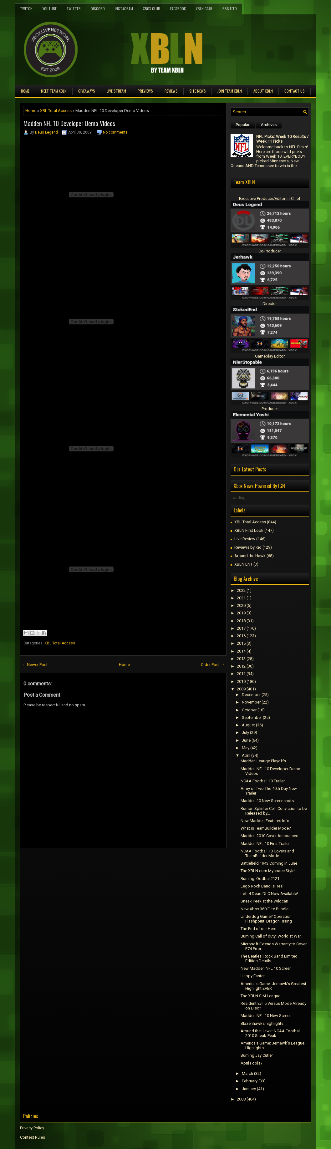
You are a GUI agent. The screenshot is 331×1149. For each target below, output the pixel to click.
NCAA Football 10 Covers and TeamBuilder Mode (267, 853)
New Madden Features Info (265, 820)
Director (269, 303)
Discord (98, 8)
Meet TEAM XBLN (54, 91)
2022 (241, 590)
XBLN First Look (248, 530)
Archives (269, 125)
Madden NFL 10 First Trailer (265, 843)
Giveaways (86, 91)
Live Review (244, 538)
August (248, 725)
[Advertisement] (93, 862)
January (249, 1088)
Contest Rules (32, 1137)
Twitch (26, 8)
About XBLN (263, 91)
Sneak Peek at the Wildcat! (264, 901)
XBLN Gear (204, 8)
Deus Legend (46, 132)
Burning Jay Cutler (257, 1055)
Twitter (74, 8)
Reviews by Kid (248, 547)
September (252, 717)
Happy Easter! (253, 976)
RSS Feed (229, 8)
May (245, 747)
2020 (241, 605)
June (246, 740)
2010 (241, 681)
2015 (241, 643)
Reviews (171, 91)
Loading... (239, 497)
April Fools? (251, 1063)
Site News (197, 91)
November (251, 702)
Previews (145, 91)
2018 (241, 620)
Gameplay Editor (270, 356)
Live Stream (116, 91)
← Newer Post (35, 664)
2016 (241, 635)
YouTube (50, 8)
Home (25, 91)
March (247, 1073)
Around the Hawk (250, 555)
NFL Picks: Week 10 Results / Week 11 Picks (282, 139)
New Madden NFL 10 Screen (266, 968)
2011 (241, 673)
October (249, 710)
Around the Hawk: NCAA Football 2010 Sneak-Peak (271, 1033)
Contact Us (294, 91)
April (246, 755)
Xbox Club (151, 8)
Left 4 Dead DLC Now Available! (269, 893)
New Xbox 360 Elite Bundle (264, 909)
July (245, 732)
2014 (241, 651)
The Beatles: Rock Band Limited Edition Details (269, 958)
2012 (241, 666)
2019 (241, 613)
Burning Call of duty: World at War (271, 936)
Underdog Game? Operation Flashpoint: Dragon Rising (266, 918)
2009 (241, 689)
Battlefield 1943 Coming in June (269, 863)
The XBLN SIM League (260, 996)
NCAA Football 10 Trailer (263, 781)
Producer (270, 408)
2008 (241, 1099)
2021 (241, 598)
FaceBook (178, 8)
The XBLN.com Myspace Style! (268, 870)
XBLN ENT (243, 564)
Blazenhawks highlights (262, 1023)
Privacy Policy (32, 1128)
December (251, 694)
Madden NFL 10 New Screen (266, 1015)
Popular (243, 125)
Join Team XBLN (229, 91)
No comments (115, 132)
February (249, 1081)
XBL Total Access (56, 110)
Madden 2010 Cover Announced (269, 835)
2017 (241, 628)
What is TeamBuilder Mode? (266, 828)
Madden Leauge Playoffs (263, 761)
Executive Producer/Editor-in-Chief (269, 198)
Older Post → (213, 664)
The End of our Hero (259, 928)
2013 (241, 658)
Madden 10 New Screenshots (267, 800)
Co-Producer (269, 251)
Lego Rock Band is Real (262, 886)
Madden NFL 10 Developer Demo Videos (69, 123)
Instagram (124, 8)
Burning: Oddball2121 (260, 878)
